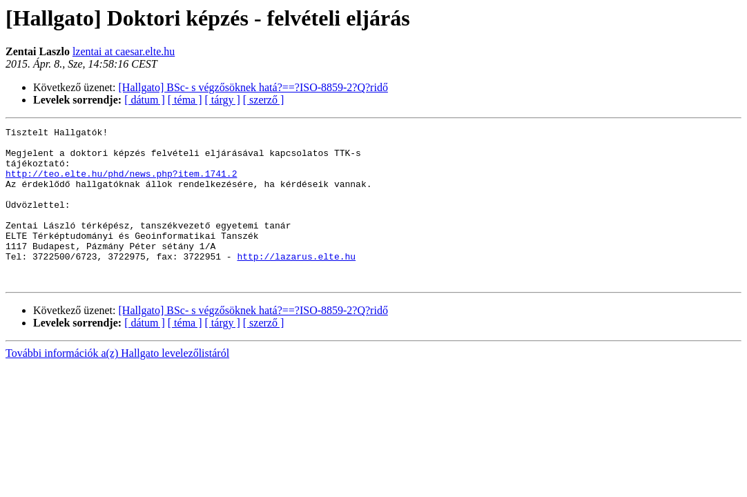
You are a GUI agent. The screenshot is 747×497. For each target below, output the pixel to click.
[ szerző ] (263, 100)
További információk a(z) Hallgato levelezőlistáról (117, 384)
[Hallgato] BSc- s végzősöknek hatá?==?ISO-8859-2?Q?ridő (253, 87)
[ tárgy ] (222, 100)
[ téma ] (185, 100)
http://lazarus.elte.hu (296, 283)
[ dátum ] (144, 100)
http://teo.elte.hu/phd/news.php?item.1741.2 (121, 183)
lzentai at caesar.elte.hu (123, 51)
